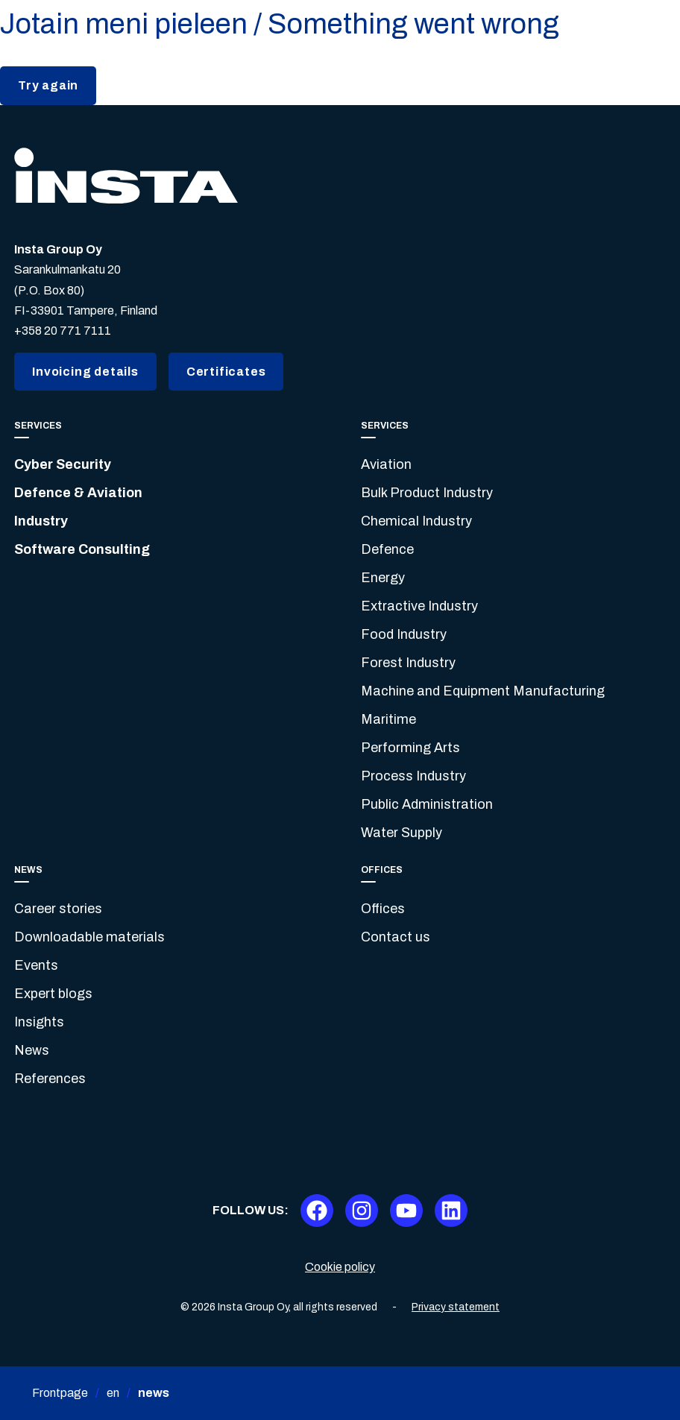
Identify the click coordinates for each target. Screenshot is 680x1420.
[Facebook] (316, 1210)
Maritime (388, 719)
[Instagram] (361, 1210)
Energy (383, 577)
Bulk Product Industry (427, 492)
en (113, 1392)
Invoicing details (85, 371)
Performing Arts (410, 747)
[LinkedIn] (451, 1210)
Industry (41, 521)
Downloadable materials (89, 937)
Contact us (395, 937)
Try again (48, 85)
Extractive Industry (419, 606)
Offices (383, 908)
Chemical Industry (416, 521)
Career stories (58, 908)
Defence (387, 549)
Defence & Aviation (78, 492)
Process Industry (413, 776)
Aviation (386, 464)
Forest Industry (408, 662)
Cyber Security (62, 464)
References (50, 1078)
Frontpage (60, 1392)
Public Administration (427, 804)
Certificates (226, 371)
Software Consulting (82, 549)
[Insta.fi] (126, 175)
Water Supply (401, 832)
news (153, 1392)
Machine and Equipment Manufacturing (483, 691)
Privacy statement (456, 1307)
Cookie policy (340, 1266)
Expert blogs (53, 993)
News (31, 1050)
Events (36, 965)
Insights (39, 1021)
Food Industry (404, 634)
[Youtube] (406, 1210)
